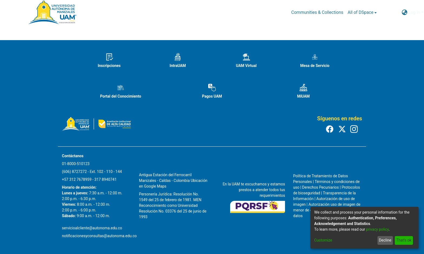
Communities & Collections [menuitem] (317, 12)
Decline (385, 240)
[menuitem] (362, 12)
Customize (323, 240)
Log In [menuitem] (414, 12)
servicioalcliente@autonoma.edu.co (92, 228)
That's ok (403, 240)
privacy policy (377, 229)
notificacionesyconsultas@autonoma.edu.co (99, 236)
